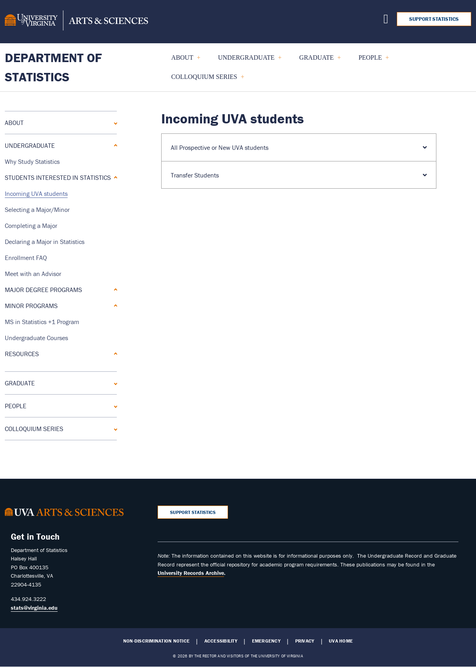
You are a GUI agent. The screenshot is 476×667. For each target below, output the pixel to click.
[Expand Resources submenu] (113, 353)
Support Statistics (434, 19)
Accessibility (220, 641)
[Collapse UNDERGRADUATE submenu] (113, 145)
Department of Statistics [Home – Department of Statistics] (53, 67)
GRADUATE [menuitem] (317, 60)
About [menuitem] (182, 60)
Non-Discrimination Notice (156, 641)
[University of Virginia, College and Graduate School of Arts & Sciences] (76, 21)
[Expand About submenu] (113, 122)
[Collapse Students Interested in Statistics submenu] (113, 177)
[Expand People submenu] (113, 405)
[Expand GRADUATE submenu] (113, 382)
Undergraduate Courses (36, 338)
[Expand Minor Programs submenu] (113, 305)
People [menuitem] (370, 60)
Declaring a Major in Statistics (44, 242)
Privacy (304, 641)
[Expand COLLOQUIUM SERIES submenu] (113, 428)
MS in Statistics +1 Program (42, 322)
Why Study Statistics (32, 161)
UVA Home (341, 641)
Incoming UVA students (36, 193)
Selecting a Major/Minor (37, 210)
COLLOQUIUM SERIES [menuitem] (204, 80)
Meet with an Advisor (33, 274)
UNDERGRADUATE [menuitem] (246, 60)
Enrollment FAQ (26, 258)
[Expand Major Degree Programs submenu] (113, 289)
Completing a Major (31, 226)
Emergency (266, 641)
